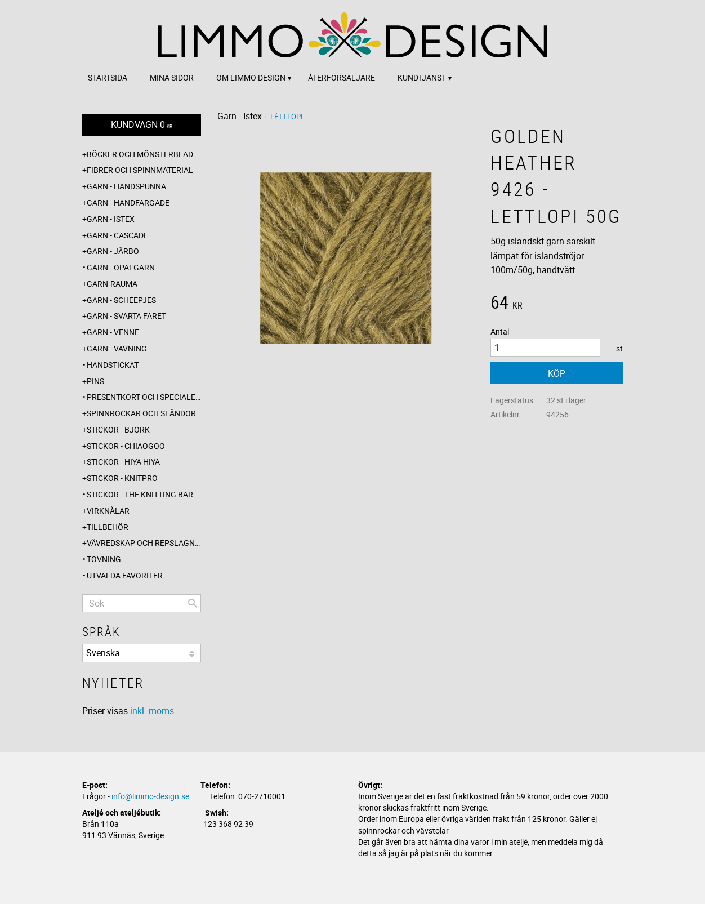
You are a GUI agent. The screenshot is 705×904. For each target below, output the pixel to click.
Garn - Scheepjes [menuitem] (121, 300)
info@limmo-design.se (150, 796)
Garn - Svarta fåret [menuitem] (126, 315)
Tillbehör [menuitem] (107, 527)
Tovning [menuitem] (104, 559)
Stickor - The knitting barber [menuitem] (144, 494)
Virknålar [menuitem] (108, 510)
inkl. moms (152, 711)
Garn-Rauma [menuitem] (112, 283)
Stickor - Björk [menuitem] (118, 429)
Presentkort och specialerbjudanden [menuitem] (144, 396)
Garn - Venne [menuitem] (113, 332)
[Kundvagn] (141, 125)
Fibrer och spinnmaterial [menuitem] (140, 169)
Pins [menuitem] (95, 381)
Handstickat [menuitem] (113, 364)
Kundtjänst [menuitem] (422, 77)
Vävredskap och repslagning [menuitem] (144, 542)
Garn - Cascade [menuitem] (117, 235)
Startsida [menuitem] (107, 77)
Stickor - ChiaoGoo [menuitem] (126, 445)
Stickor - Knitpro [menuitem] (122, 478)
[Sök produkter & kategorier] (141, 603)
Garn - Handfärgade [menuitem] (128, 202)
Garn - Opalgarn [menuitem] (121, 267)
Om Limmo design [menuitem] (250, 77)
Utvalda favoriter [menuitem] (125, 575)
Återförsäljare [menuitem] (341, 77)
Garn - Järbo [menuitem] (113, 251)
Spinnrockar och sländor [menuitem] (141, 413)
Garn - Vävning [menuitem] (117, 348)
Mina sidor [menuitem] (172, 77)
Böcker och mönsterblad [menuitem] (140, 154)
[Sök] (192, 603)
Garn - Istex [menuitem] (111, 218)
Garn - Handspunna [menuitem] (126, 186)
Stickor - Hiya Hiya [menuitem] (123, 461)
